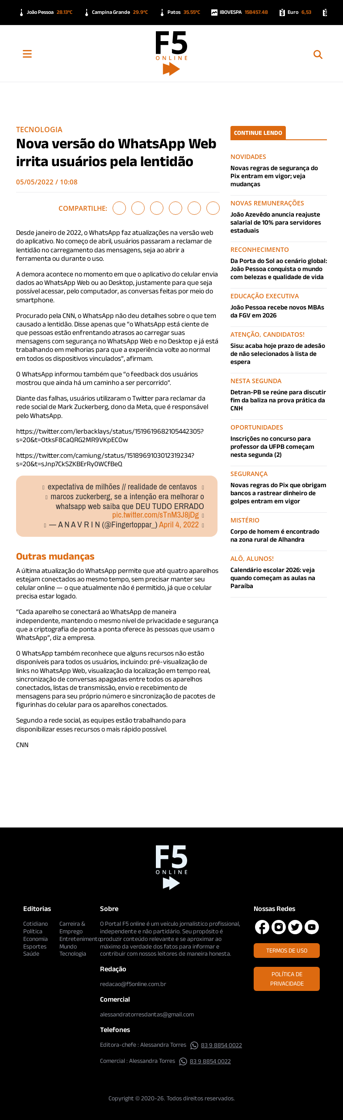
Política (32, 931)
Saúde (31, 953)
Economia (35, 938)
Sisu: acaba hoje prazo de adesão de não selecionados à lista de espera (277, 353)
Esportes (34, 946)
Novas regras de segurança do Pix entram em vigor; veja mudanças (274, 176)
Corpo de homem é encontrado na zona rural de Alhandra (274, 535)
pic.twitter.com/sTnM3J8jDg (155, 514)
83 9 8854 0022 (216, 1045)
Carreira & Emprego (72, 927)
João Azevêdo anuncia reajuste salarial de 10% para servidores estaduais (275, 222)
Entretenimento (80, 938)
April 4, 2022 (179, 524)
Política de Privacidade (287, 978)
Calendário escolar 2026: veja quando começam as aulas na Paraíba (272, 577)
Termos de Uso (286, 950)
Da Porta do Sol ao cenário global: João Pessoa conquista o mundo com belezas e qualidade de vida (278, 268)
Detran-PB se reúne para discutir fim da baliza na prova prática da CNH (278, 400)
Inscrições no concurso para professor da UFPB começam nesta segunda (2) (272, 446)
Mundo (68, 946)
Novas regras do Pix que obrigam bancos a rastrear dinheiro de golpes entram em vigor (278, 493)
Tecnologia (39, 129)
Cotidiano (35, 923)
